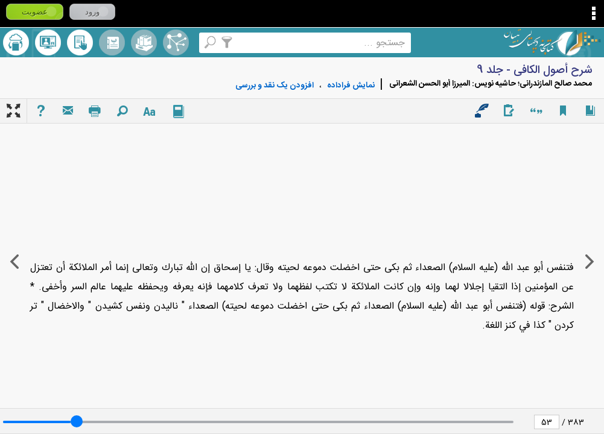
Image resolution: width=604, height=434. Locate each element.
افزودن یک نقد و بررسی (274, 85)
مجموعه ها (144, 42)
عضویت (35, 11)
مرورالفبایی (112, 42)
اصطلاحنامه (176, 42)
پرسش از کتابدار (48, 42)
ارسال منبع (16, 42)
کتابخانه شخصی (80, 42)
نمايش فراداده (351, 85)
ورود (92, 11)
